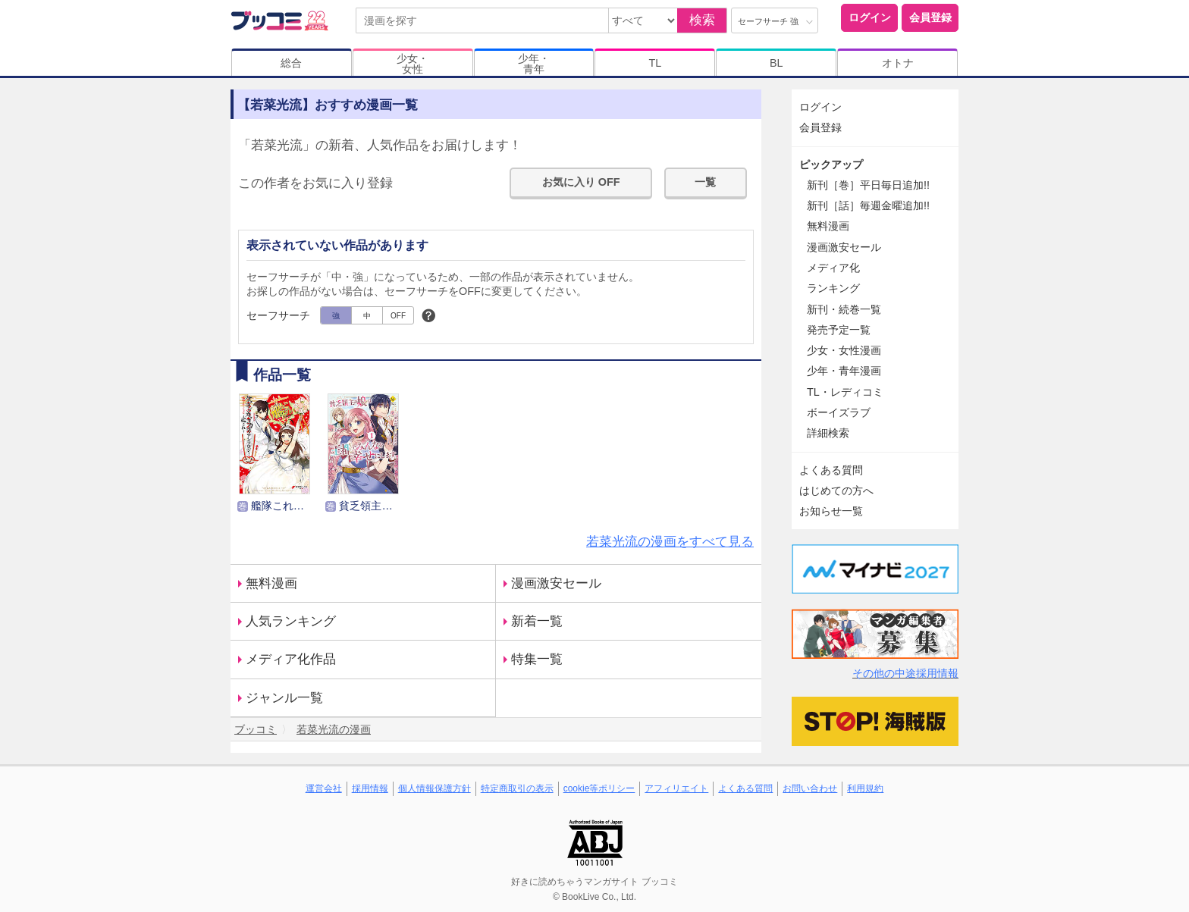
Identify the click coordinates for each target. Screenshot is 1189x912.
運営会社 (324, 788)
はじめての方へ (836, 490)
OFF (398, 316)
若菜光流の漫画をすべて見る (670, 541)
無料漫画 (271, 583)
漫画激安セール (556, 583)
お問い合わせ (810, 788)
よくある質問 (831, 470)
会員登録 (930, 17)
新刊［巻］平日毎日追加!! (868, 185)
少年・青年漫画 (844, 371)
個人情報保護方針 (434, 788)
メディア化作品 (291, 659)
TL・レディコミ (845, 392)
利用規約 (865, 788)
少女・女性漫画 (844, 350)
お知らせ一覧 (831, 511)
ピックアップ (831, 164)
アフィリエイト (676, 788)
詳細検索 (828, 433)
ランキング (833, 288)
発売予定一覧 (839, 330)
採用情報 (370, 788)
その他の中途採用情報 (905, 673)
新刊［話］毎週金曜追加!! (868, 205)
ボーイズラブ (839, 412)
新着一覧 (537, 621)
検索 (702, 20)
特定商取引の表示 (517, 788)
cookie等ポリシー (599, 788)
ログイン (870, 17)
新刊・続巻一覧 (844, 309)
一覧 (705, 182)
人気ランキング (291, 621)
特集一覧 (537, 659)
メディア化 (833, 268)
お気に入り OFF (581, 182)
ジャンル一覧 (284, 698)
